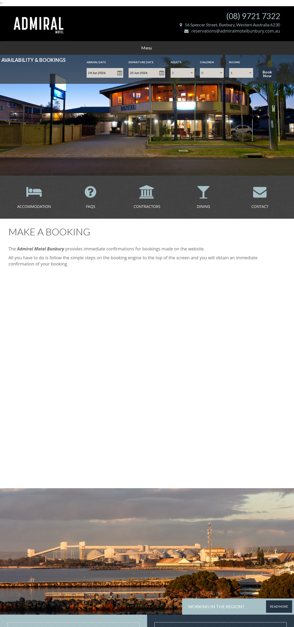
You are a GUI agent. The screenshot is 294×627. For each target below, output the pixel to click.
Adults (176, 62)
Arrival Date (96, 62)
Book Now (267, 74)
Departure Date (141, 62)
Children (207, 62)
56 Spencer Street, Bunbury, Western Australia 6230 (230, 24)
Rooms (234, 62)
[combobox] (182, 73)
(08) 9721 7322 (253, 16)
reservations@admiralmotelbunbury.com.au (232, 31)
